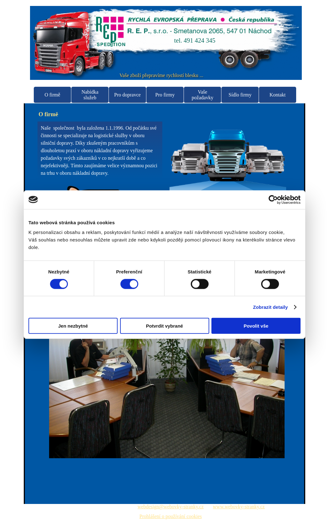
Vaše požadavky (202, 94)
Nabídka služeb (89, 94)
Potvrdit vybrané (164, 326)
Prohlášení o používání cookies (170, 516)
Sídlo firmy (240, 94)
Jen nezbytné (73, 326)
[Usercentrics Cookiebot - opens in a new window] (273, 199)
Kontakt (278, 94)
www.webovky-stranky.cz (239, 506)
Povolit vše (256, 326)
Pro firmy (165, 94)
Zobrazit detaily (270, 306)
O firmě (52, 94)
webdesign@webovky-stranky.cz (171, 506)
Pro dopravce (127, 94)
